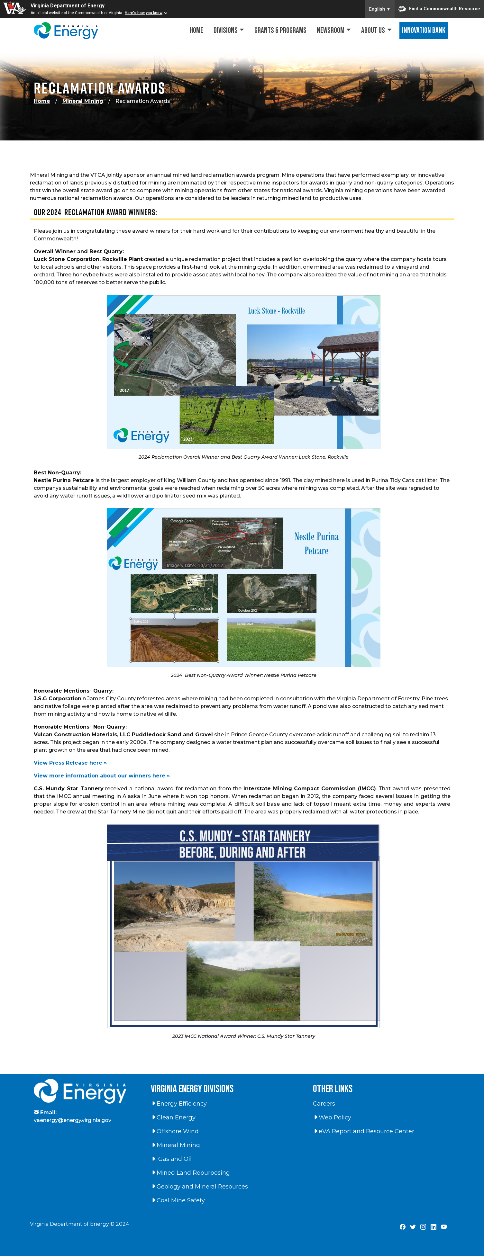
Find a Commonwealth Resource (439, 9)
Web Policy (332, 1117)
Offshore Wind (175, 1131)
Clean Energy (173, 1117)
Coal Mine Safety (178, 1200)
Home (196, 30)
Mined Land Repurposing (190, 1172)
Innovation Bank (423, 30)
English (380, 9)
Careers (324, 1103)
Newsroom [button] (330, 30)
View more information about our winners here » (102, 776)
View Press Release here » (70, 763)
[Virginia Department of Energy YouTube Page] (444, 1227)
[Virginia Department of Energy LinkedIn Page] (433, 1227)
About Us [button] (373, 30)
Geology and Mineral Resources (199, 1186)
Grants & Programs (280, 30)
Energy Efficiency (179, 1103)
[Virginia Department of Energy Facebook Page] (403, 1227)
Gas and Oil (171, 1158)
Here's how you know (143, 13)
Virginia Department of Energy (68, 6)
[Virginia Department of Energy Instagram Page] (423, 1227)
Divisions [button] (226, 30)
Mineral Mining (82, 101)
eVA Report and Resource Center (363, 1131)
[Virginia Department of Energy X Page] (413, 1227)
